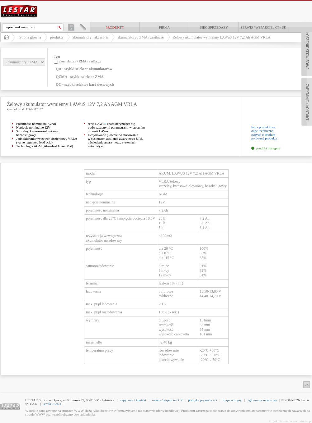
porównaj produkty (264, 138)
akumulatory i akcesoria (90, 37)
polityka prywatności (202, 400)
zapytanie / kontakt (133, 400)
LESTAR (19, 4)
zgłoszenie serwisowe (262, 400)
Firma (164, 27)
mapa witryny (232, 400)
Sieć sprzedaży (214, 27)
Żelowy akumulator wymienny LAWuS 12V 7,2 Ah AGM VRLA (222, 37)
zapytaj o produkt (263, 134)
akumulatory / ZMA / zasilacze (140, 37)
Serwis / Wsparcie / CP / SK (263, 27)
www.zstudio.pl (301, 421)
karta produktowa (263, 127)
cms (286, 421)
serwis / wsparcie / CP (167, 400)
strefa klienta (52, 404)
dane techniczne (262, 131)
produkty (115, 27)
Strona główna (30, 37)
